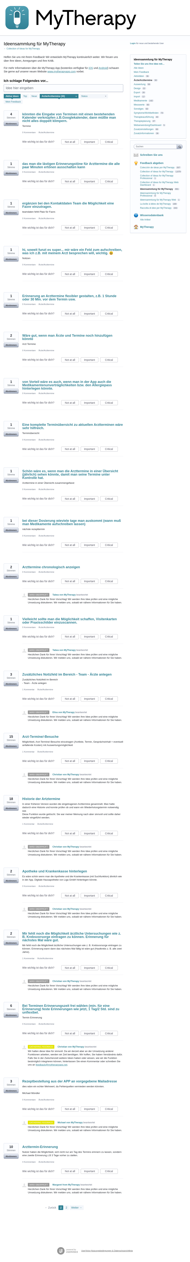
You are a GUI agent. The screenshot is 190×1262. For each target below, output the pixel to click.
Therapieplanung (142, 121)
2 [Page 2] (66, 1207)
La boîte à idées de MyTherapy (155, 204)
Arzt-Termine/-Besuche (40, 737)
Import (137, 96)
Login (133, 43)
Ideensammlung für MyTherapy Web (158, 200)
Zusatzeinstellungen (144, 129)
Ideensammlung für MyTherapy (157, 189)
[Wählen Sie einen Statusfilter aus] (93, 96)
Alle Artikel (145, 219)
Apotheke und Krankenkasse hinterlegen (54, 871)
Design (137, 88)
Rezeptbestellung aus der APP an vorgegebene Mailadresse (69, 1081)
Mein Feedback (13, 101)
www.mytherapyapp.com (62, 71)
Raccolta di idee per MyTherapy (156, 208)
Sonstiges (139, 109)
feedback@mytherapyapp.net (51, 1064)
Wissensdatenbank (152, 215)
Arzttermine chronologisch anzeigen (51, 567)
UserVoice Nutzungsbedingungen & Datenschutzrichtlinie (107, 1251)
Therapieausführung (144, 117)
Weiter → (76, 1207)
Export (137, 92)
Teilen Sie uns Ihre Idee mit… (149, 64)
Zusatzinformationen (144, 133)
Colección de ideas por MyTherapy (157, 167)
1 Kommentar (28, 689)
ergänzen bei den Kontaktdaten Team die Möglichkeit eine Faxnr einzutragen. (68, 205)
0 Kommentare (29, 132)
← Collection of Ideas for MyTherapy (22, 48)
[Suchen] (180, 146)
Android (103, 67)
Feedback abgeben (151, 163)
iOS (91, 67)
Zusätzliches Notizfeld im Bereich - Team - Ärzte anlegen (67, 674)
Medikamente (140, 100)
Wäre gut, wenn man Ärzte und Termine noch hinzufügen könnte (67, 337)
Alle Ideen (139, 68)
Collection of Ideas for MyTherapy (157, 171)
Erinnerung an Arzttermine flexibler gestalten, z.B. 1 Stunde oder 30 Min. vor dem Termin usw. (69, 297)
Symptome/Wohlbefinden (146, 113)
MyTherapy (147, 226)
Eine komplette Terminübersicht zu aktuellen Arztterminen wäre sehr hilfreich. (72, 426)
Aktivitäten (139, 76)
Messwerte (139, 104)
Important (91, 142)
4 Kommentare (29, 1162)
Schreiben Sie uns (151, 154)
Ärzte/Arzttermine (46, 132)
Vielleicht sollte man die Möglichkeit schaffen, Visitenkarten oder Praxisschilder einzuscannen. (69, 620)
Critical (111, 142)
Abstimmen (11, 124)
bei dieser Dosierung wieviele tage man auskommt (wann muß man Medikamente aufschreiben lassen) (71, 522)
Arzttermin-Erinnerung (40, 1147)
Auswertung (139, 84)
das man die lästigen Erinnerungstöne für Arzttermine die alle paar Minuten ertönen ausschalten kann (71, 165)
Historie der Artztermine (41, 799)
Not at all (72, 142)
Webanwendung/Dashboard (147, 125)
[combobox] (156, 146)
